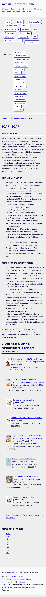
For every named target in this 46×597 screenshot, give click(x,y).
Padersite (18, 90)
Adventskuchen (20, 56)
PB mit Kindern (20, 86)
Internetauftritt (35, 22)
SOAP (4, 138)
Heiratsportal (19, 62)
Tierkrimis (12, 572)
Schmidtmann (20, 100)
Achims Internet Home (10, 118)
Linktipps (25, 26)
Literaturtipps (25, 33)
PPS (35, 37)
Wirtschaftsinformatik (13, 40)
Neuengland (19, 83)
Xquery (8, 555)
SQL (7, 550)
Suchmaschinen (11, 26)
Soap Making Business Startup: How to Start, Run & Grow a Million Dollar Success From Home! (27, 438)
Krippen (17, 73)
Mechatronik (23, 37)
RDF (7, 545)
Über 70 (17, 106)
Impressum (6, 579)
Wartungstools (10, 29)
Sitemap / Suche (32, 42)
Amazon (19, 576)
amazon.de (28, 347)
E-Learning (9, 37)
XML (7, 553)
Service (19, 22)
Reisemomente (20, 93)
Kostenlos (21, 582)
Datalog (9, 534)
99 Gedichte (19, 52)
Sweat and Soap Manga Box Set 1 (25, 400)
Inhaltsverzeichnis (9, 582)
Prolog (8, 542)
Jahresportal (19, 69)
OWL (7, 536)
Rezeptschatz (19, 96)
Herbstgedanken (21, 66)
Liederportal (19, 79)
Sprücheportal (20, 103)
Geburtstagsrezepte (22, 59)
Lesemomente (20, 76)
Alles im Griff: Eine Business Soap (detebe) (27, 418)
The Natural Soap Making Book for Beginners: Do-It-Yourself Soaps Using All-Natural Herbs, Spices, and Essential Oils (28, 382)
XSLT (7, 558)
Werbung (25, 29)
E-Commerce (10, 33)
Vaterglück (18, 110)
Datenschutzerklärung (23, 579)
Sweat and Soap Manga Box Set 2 (25, 497)
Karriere (12, 576)
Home (8, 22)
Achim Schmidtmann (20, 587)
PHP (35, 29)
